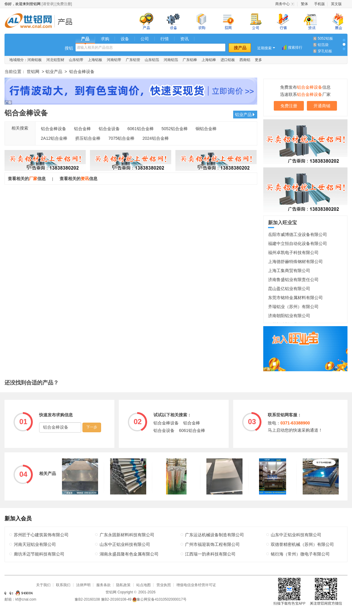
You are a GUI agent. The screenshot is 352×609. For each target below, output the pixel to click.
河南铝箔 (171, 60)
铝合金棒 (82, 128)
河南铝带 (114, 60)
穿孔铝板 (325, 51)
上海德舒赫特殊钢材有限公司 (295, 261)
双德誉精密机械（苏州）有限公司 (302, 544)
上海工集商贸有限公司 (289, 270)
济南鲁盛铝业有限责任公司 (293, 279)
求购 (105, 38)
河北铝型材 (55, 60)
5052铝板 (325, 38)
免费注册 (288, 105)
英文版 (336, 4)
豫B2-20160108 (87, 599)
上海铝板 (95, 60)
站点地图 (143, 585)
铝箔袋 (323, 45)
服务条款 (103, 585)
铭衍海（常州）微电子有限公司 (300, 554)
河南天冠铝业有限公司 (35, 544)
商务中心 (282, 4)
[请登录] (48, 4)
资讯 (184, 38)
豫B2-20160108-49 (116, 599)
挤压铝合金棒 (87, 138)
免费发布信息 (305, 87)
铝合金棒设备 (53, 128)
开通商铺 (321, 105)
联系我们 (63, 585)
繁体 (304, 4)
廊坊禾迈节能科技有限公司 (39, 554)
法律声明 (83, 585)
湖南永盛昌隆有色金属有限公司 (129, 554)
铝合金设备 (109, 128)
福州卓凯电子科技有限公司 (293, 252)
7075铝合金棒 (121, 138)
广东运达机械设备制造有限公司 (214, 534)
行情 (164, 38)
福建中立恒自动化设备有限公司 (297, 243)
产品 (85, 38)
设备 (125, 38)
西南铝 (244, 60)
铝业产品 (67, 21)
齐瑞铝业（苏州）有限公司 (293, 306)
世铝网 (30, 21)
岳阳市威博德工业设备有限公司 (297, 234)
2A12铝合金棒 (54, 138)
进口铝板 (228, 60)
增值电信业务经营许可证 (196, 585)
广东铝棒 (190, 60)
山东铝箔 (152, 60)
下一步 (91, 427)
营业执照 (163, 585)
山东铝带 (76, 60)
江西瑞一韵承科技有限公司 (210, 554)
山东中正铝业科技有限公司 (296, 534)
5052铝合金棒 (175, 128)
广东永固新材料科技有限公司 (127, 534)
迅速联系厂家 (305, 94)
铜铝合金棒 (206, 128)
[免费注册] (63, 4)
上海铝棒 (209, 60)
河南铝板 (34, 60)
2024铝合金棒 (155, 138)
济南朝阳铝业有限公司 (289, 315)
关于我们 (43, 585)
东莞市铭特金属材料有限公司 (295, 297)
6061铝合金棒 (141, 128)
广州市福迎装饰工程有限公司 (212, 544)
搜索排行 (295, 47)
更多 (258, 60)
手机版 (319, 4)
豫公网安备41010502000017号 (159, 599)
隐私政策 (123, 585)
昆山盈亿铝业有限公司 (289, 288)
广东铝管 (133, 60)
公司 (144, 38)
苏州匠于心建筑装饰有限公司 (41, 534)
